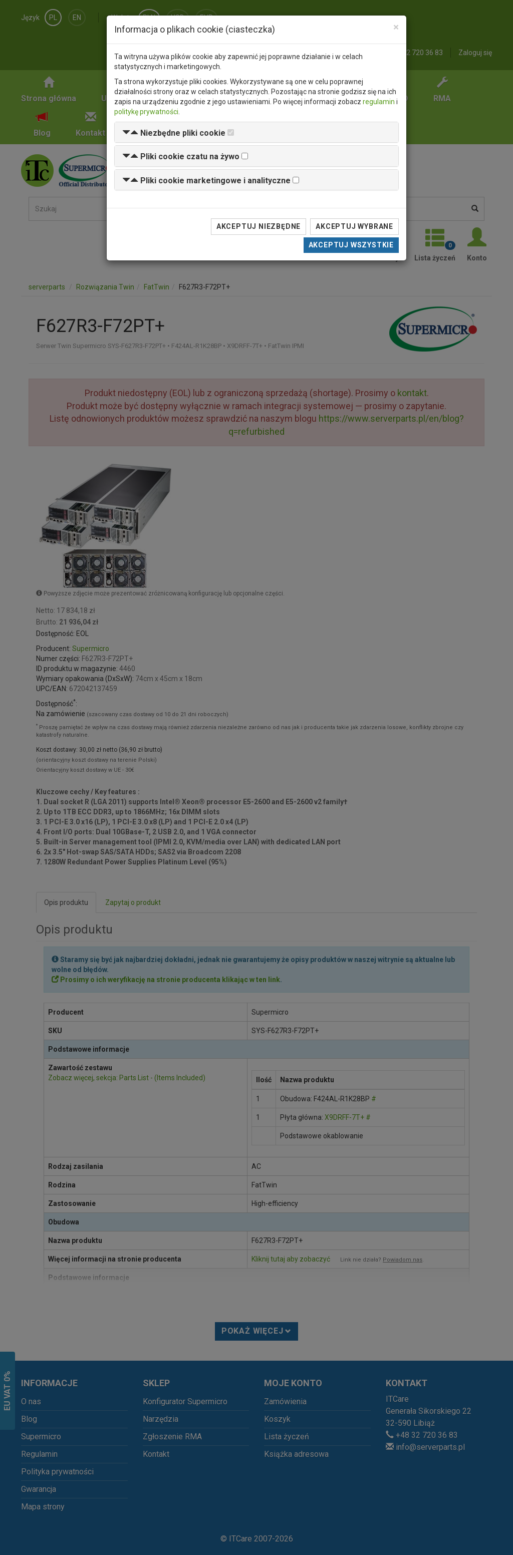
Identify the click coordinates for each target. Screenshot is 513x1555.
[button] (173, 133)
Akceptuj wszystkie (351, 245)
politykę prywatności (146, 112)
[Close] (396, 27)
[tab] (256, 132)
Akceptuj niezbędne (258, 226)
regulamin (379, 102)
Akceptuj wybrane (354, 226)
